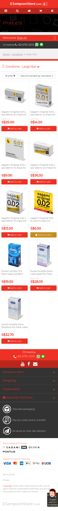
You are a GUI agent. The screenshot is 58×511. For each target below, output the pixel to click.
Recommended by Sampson (37, 75)
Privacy (6, 480)
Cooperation (11, 389)
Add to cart (14, 128)
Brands (10, 75)
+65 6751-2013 (24, 44)
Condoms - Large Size (22, 66)
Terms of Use (9, 474)
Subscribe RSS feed (17, 397)
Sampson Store (13, 372)
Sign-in (22, 38)
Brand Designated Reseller (15, 443)
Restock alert (43, 234)
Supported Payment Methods (16, 459)
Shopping (9, 380)
